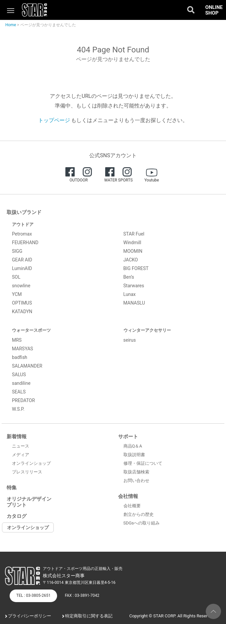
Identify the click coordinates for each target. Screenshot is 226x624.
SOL (16, 277)
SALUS (19, 374)
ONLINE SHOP (214, 10)
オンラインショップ (31, 463)
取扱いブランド (24, 212)
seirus (129, 340)
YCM (17, 294)
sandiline (21, 383)
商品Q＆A (132, 446)
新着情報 (17, 437)
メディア (20, 454)
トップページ (54, 120)
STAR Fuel (134, 234)
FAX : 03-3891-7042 (82, 595)
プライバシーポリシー (29, 615)
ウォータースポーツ (31, 330)
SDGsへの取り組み (141, 522)
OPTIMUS (22, 303)
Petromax (22, 234)
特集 (12, 488)
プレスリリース (27, 471)
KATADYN (22, 311)
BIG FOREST (136, 268)
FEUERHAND (25, 242)
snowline (21, 285)
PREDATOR (23, 400)
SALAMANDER (27, 366)
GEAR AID (22, 259)
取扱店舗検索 (136, 471)
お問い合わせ (136, 480)
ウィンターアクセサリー (147, 330)
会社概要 (132, 505)
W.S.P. (18, 409)
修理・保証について (142, 463)
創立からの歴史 (138, 514)
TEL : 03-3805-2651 (33, 595)
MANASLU (134, 303)
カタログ (17, 516)
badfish (19, 357)
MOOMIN (133, 251)
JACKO (130, 259)
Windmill (132, 242)
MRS (17, 340)
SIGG (17, 251)
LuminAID (22, 268)
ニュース (20, 446)
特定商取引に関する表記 (89, 615)
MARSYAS (22, 348)
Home (10, 25)
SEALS (19, 391)
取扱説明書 (134, 454)
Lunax (129, 294)
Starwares (133, 285)
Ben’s (128, 277)
